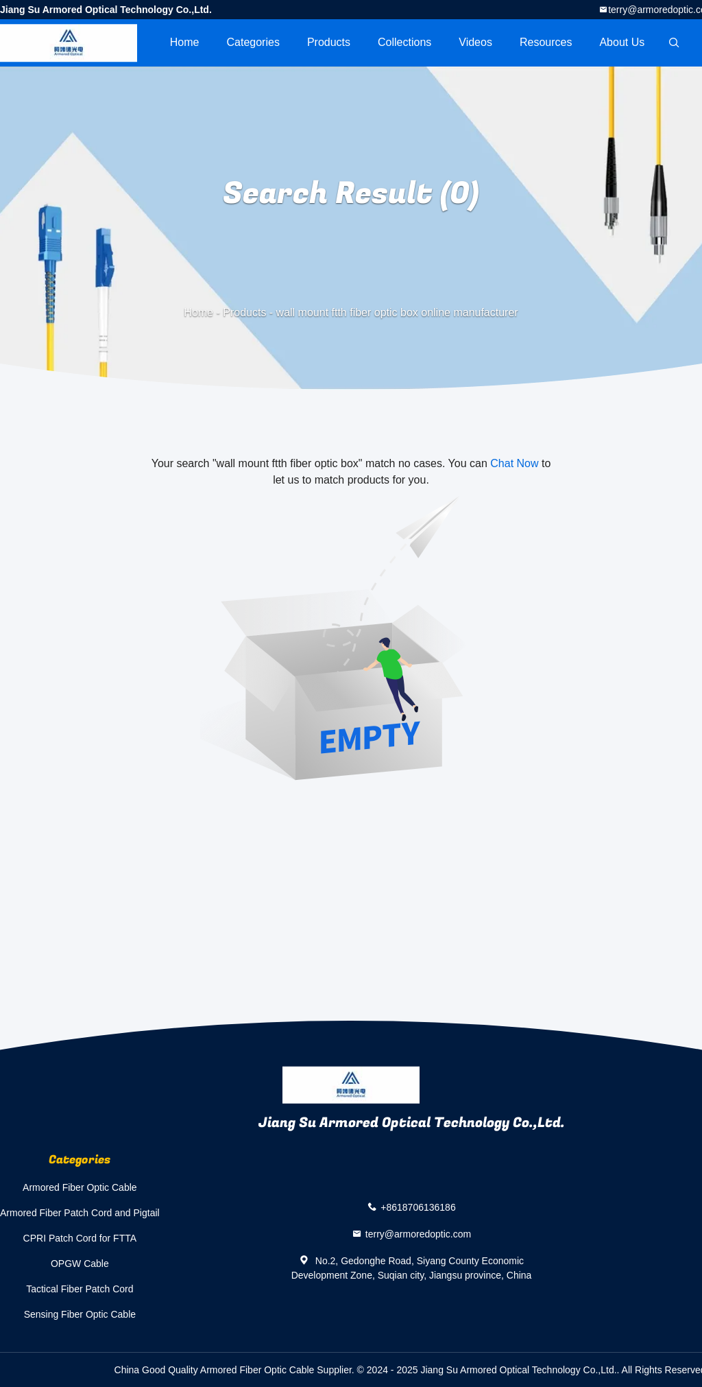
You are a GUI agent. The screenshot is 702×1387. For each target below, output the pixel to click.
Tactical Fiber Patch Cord (79, 1288)
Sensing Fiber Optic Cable (80, 1314)
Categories (253, 42)
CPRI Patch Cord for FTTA (79, 1238)
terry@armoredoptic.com (418, 1234)
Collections (404, 42)
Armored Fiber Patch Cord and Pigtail (80, 1212)
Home (184, 42)
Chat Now (514, 463)
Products (328, 42)
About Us (621, 42)
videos (475, 42)
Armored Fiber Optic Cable (80, 1187)
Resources (546, 42)
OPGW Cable (80, 1263)
